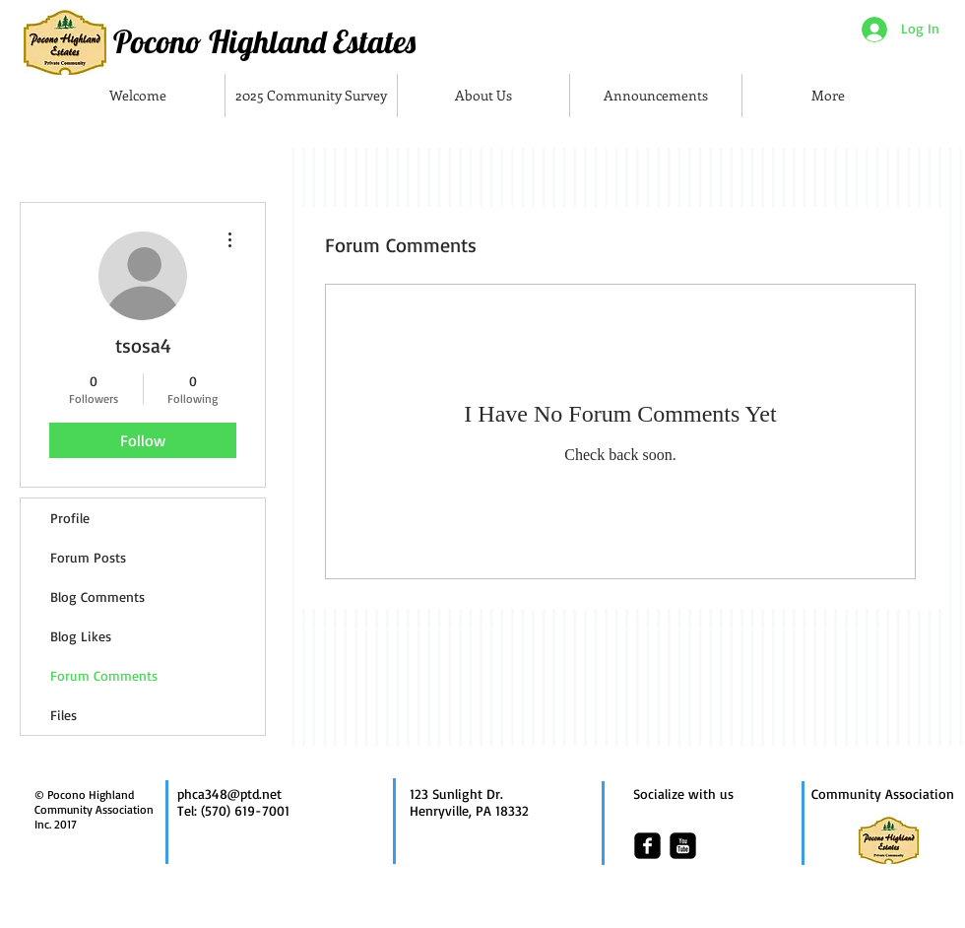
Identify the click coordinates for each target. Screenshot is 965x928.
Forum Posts (88, 557)
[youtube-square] (683, 845)
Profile (70, 517)
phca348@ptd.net (229, 793)
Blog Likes (80, 636)
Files (63, 714)
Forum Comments (104, 675)
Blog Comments (97, 596)
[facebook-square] (647, 845)
